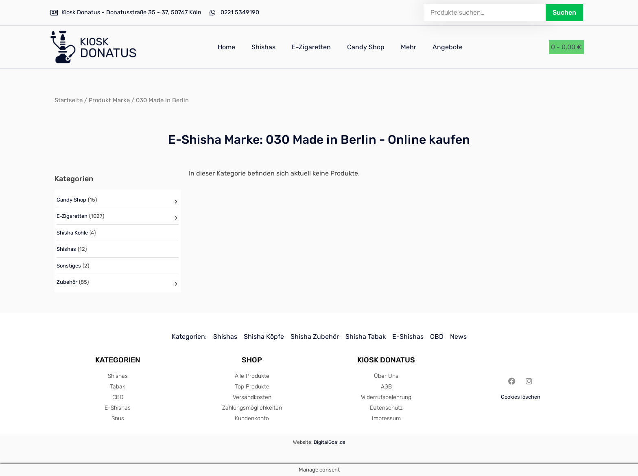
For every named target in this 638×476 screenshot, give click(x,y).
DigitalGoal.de (329, 442)
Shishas (263, 47)
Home (226, 47)
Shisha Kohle (72, 233)
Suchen (564, 12)
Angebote (448, 47)
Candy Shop (366, 47)
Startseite (69, 100)
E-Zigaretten (311, 47)
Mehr (408, 47)
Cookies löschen (520, 397)
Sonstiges (69, 266)
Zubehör (67, 282)
